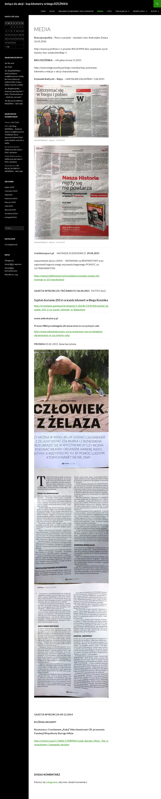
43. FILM (8, 67)
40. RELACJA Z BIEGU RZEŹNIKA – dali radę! (14, 168)
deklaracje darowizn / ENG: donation (76, 11)
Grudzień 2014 (11, 213)
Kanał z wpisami (13, 264)
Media (100, 11)
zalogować (52, 782)
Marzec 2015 (10, 202)
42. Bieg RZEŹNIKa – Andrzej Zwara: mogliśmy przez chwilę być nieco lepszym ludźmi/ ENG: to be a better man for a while (14, 134)
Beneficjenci (139, 11)
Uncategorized (11, 244)
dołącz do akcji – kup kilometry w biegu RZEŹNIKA (36, 3)
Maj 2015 (9, 195)
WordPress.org (11, 274)
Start (43, 11)
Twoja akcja (121, 11)
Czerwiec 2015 (11, 191)
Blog (52, 11)
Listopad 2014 (11, 217)
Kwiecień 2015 (11, 198)
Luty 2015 (9, 206)
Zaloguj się (9, 260)
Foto (109, 11)
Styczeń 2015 (10, 210)
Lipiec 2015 (9, 187)
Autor (154, 11)
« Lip (7, 46)
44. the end (9, 63)
